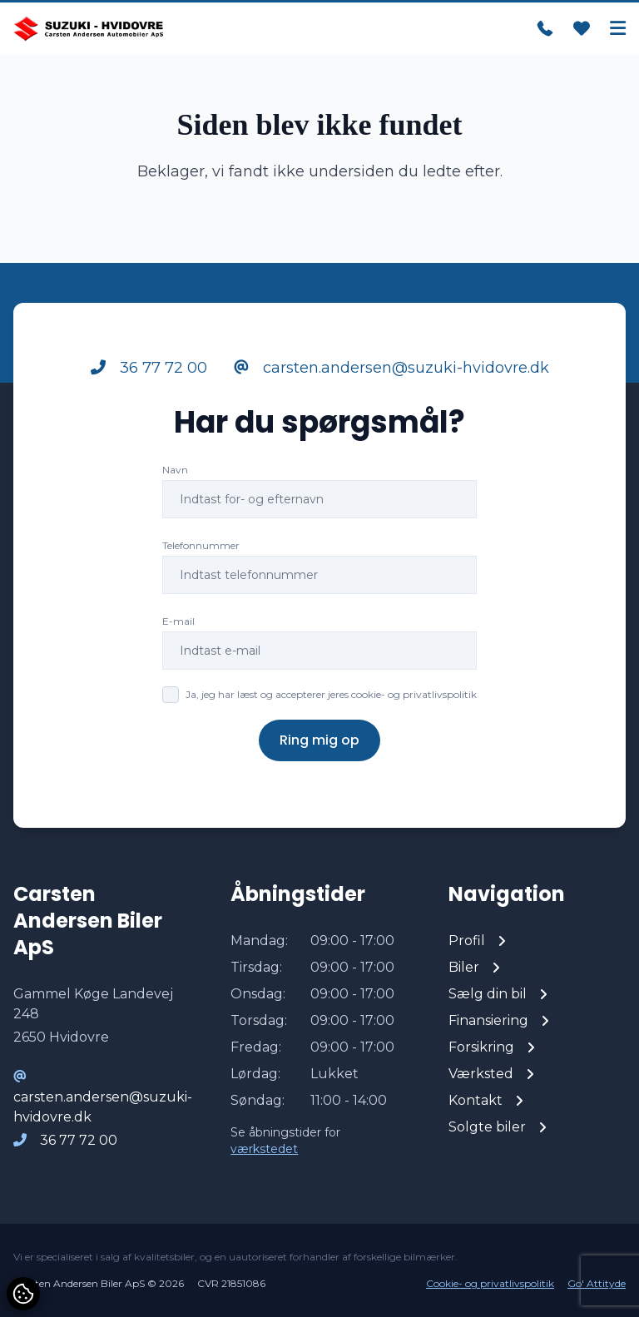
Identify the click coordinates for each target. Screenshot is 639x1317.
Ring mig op (319, 740)
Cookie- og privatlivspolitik (490, 1283)
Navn (175, 469)
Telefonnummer (201, 545)
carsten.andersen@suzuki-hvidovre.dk (391, 368)
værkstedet (264, 1148)
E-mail (178, 621)
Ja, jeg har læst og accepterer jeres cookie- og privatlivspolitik (331, 694)
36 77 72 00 (149, 368)
